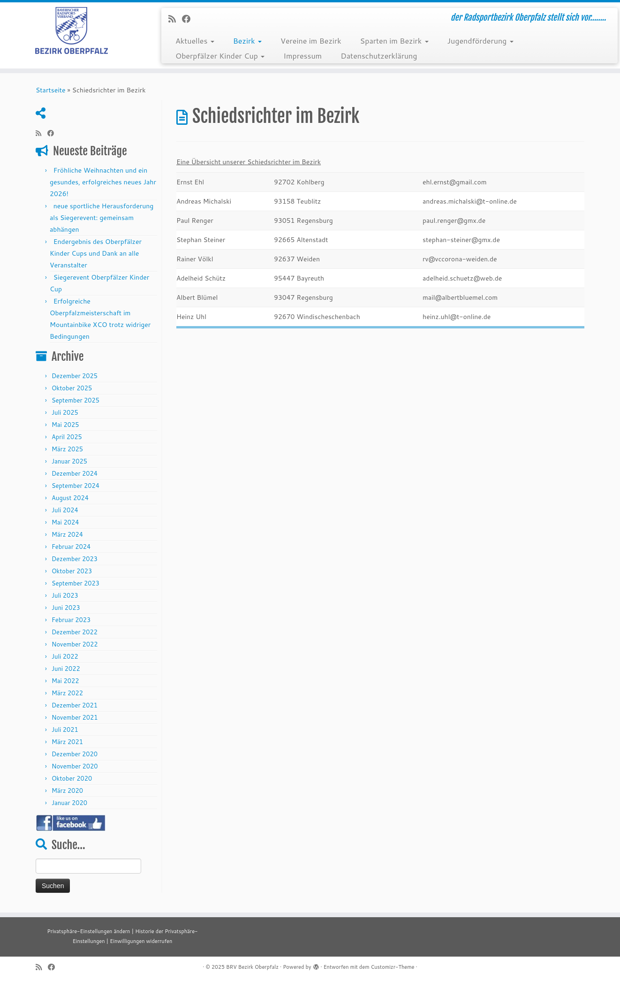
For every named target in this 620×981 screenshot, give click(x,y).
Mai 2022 (65, 681)
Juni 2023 (66, 607)
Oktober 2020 (72, 778)
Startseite (51, 90)
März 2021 (67, 742)
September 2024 (75, 485)
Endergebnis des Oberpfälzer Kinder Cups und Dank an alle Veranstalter (96, 253)
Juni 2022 (66, 668)
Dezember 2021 (75, 705)
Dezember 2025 (75, 376)
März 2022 (67, 693)
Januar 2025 (69, 461)
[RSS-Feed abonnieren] (175, 19)
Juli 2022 (65, 656)
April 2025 (67, 437)
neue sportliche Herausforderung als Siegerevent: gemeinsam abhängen (101, 217)
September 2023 (75, 583)
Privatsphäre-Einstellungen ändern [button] (88, 931)
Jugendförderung (480, 40)
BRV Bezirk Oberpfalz (252, 967)
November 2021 (75, 717)
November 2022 (75, 644)
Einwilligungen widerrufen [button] (141, 941)
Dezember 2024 (75, 473)
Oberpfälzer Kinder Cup (220, 55)
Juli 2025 (65, 412)
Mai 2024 (65, 522)
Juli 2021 (65, 729)
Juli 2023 (65, 595)
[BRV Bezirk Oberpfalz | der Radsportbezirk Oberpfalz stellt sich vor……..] (71, 30)
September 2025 (75, 400)
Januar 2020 (69, 802)
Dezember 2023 (75, 559)
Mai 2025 (65, 424)
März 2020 (67, 790)
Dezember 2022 (75, 632)
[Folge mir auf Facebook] (189, 19)
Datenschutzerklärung (378, 55)
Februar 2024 (71, 546)
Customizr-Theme (392, 967)
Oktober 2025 (72, 388)
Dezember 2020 (75, 754)
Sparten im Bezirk (394, 40)
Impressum (302, 55)
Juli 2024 (65, 510)
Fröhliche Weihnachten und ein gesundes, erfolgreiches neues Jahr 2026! (103, 182)
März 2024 (67, 534)
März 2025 (67, 449)
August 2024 (70, 498)
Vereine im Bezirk (310, 40)
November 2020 (75, 766)
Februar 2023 (71, 620)
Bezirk (247, 40)
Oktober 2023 (72, 571)
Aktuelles (194, 40)
